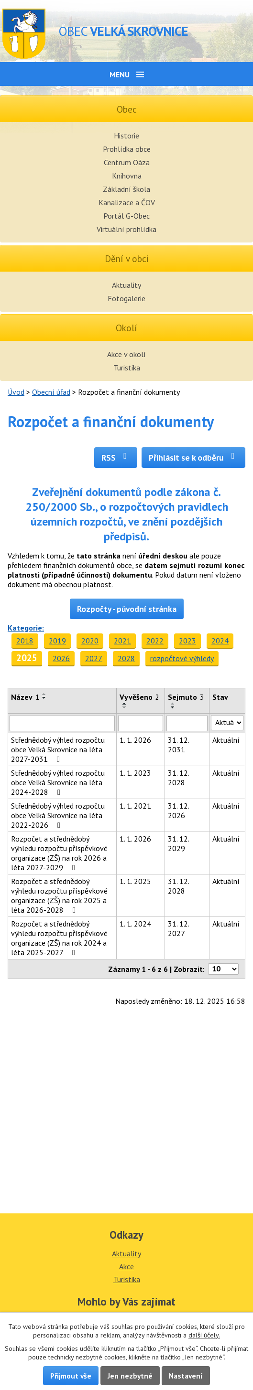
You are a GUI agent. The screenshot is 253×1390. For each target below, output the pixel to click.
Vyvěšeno (139, 697)
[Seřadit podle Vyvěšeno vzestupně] (125, 704)
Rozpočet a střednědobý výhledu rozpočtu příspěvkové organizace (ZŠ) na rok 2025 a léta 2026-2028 (59, 895)
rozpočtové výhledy (182, 658)
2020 (90, 640)
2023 (187, 640)
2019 (57, 640)
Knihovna (127, 175)
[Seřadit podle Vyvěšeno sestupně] (125, 707)
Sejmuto (186, 697)
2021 (122, 640)
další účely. (204, 1335)
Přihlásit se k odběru (193, 457)
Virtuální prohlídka (126, 229)
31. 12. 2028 (178, 777)
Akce (126, 1266)
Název (25, 697)
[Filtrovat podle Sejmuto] (187, 723)
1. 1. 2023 (135, 773)
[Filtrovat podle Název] (62, 723)
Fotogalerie (126, 298)
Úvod (16, 392)
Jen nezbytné (130, 1375)
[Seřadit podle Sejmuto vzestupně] (173, 704)
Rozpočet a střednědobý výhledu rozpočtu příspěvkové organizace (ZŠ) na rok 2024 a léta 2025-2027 (59, 938)
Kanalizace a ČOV (127, 202)
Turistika (126, 367)
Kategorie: (26, 627)
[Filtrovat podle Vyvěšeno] (140, 723)
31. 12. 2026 (178, 810)
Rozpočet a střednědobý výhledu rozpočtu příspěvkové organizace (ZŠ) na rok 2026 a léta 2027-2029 (59, 853)
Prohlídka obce (127, 149)
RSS (116, 457)
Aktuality (126, 285)
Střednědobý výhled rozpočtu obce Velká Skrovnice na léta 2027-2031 (58, 749)
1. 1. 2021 (135, 806)
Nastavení (186, 1375)
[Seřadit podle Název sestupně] (44, 698)
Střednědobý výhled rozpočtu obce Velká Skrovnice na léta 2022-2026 (58, 815)
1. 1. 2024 (135, 923)
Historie (126, 135)
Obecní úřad (51, 392)
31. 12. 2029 (178, 843)
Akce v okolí (126, 354)
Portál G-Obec (126, 216)
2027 (93, 658)
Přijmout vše (70, 1375)
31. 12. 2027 (178, 928)
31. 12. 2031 (178, 744)
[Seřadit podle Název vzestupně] (44, 694)
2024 (220, 640)
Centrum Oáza (127, 162)
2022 (155, 640)
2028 (126, 658)
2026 (61, 658)
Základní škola (126, 189)
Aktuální (226, 740)
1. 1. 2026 (135, 740)
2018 (24, 640)
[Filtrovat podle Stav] (227, 722)
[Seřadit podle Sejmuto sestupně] (173, 707)
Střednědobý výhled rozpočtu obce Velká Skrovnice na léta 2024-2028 (58, 782)
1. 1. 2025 (135, 881)
